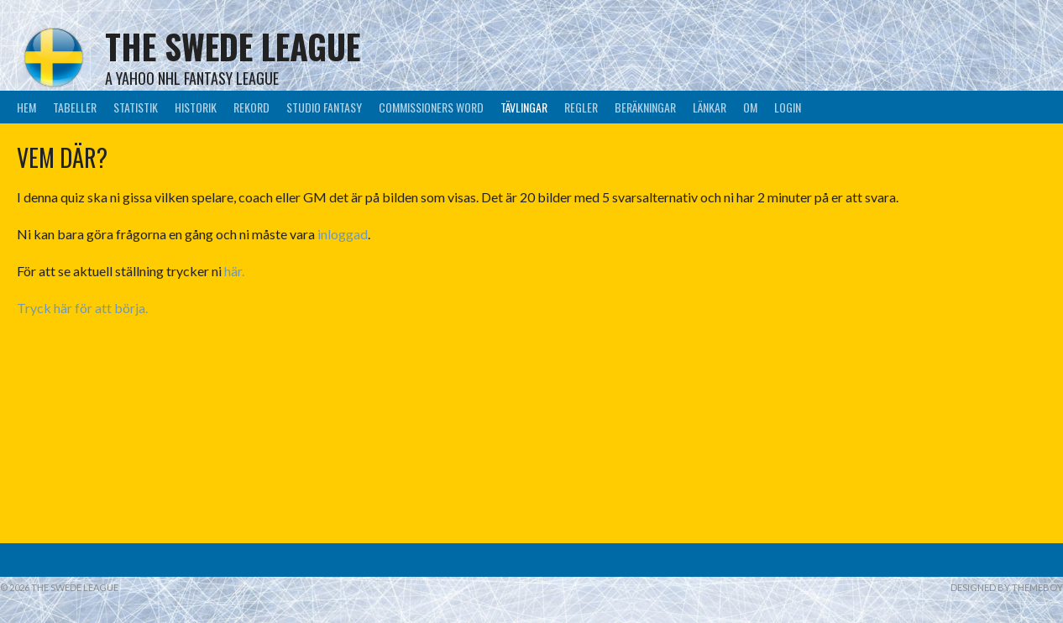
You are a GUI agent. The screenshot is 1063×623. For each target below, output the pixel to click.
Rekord (251, 107)
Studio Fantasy (324, 107)
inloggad (342, 234)
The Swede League (232, 46)
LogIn (787, 107)
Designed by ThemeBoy (1006, 587)
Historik (196, 107)
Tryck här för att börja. (82, 308)
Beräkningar (645, 107)
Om (750, 107)
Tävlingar (523, 107)
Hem (26, 107)
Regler (581, 107)
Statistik (135, 107)
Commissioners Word (431, 107)
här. (233, 271)
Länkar (709, 107)
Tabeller (75, 107)
